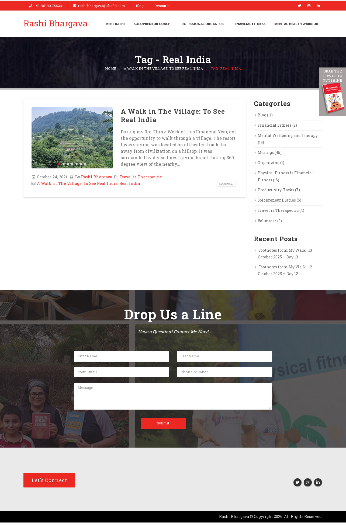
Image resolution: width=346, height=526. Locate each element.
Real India (129, 183)
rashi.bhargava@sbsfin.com (101, 5)
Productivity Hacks (277, 191)
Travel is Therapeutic (141, 176)
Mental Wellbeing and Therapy (289, 136)
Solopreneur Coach (152, 24)
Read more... (224, 183)
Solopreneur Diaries (278, 201)
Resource (162, 5)
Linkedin (318, 486)
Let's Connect (49, 483)
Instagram (308, 486)
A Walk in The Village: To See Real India (173, 115)
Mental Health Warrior (296, 24)
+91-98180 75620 (48, 5)
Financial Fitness (249, 24)
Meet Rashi (115, 24)
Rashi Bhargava (96, 176)
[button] (59, 163)
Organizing (269, 163)
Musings (267, 153)
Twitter (297, 486)
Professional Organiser (201, 24)
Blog (140, 5)
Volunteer (268, 223)
